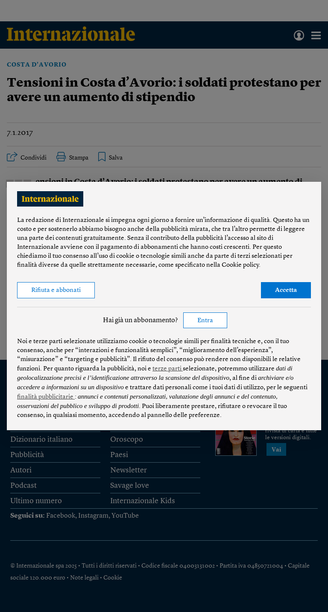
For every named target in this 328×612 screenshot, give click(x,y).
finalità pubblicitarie (46, 397)
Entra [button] (205, 321)
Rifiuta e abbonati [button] (56, 290)
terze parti (167, 369)
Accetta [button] (286, 290)
